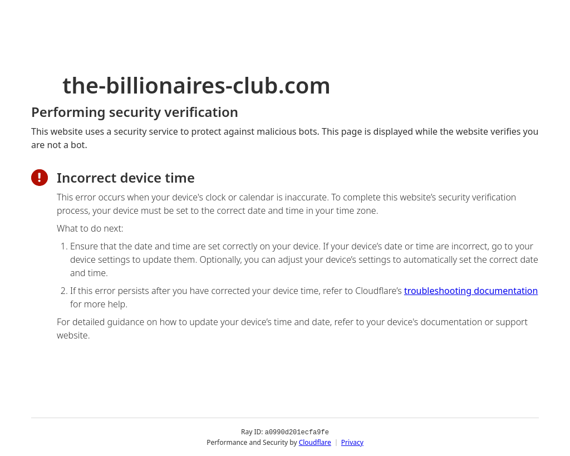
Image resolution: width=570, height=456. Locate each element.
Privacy (352, 442)
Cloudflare (315, 442)
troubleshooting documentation (471, 291)
